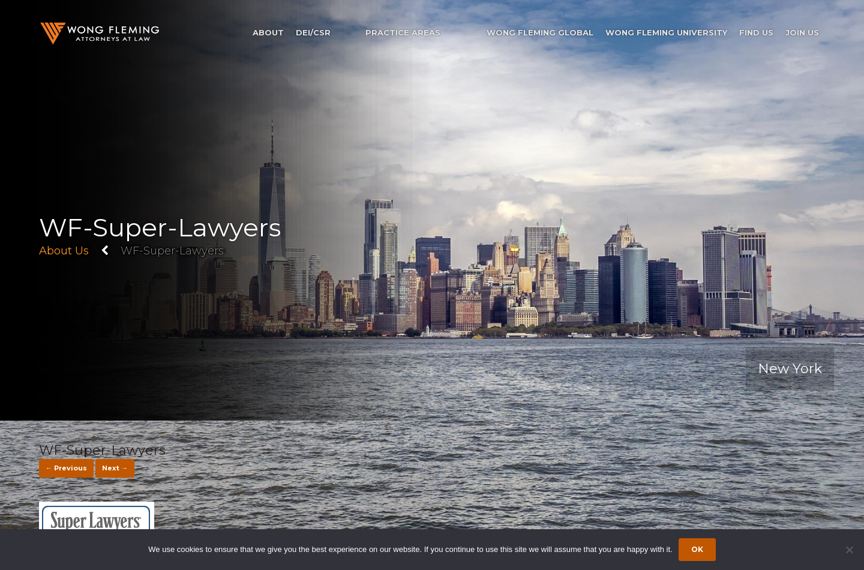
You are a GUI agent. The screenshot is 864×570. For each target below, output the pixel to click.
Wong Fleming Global (540, 32)
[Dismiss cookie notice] (849, 550)
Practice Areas (402, 32)
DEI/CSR (313, 32)
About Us (64, 250)
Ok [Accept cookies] (697, 549)
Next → (115, 468)
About (268, 32)
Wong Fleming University (666, 32)
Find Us (756, 32)
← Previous (66, 468)
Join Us (802, 32)
